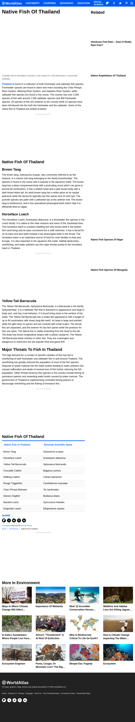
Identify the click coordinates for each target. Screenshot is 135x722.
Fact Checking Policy (51, 693)
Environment (27, 526)
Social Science (98, 3)
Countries (49, 3)
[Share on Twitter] (14, 520)
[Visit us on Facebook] (9, 700)
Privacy (21, 693)
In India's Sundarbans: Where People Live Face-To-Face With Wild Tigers (16, 638)
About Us (38, 693)
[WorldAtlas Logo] (13, 3)
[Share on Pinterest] (19, 520)
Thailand (7, 84)
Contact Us (12, 693)
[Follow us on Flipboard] (4, 700)
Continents (32, 3)
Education (83, 3)
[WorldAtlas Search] (131, 3)
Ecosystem (109, 663)
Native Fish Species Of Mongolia (109, 270)
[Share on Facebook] (9, 520)
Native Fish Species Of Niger (107, 239)
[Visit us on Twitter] (14, 700)
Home (4, 693)
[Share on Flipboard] (4, 520)
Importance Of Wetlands (49, 606)
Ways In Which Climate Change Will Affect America (15, 609)
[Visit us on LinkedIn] (25, 700)
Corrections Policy (68, 693)
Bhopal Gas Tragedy (80, 663)
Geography (66, 3)
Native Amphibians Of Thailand (108, 75)
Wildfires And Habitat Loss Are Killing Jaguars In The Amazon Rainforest (117, 609)
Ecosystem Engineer (13, 663)
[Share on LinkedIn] (24, 520)
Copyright (29, 693)
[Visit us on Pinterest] (20, 700)
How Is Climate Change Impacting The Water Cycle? (116, 638)
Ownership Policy (83, 693)
